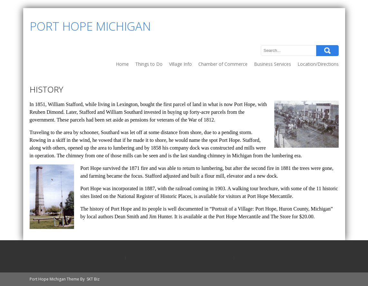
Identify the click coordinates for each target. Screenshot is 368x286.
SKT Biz (93, 279)
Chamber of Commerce (223, 64)
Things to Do (149, 64)
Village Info (180, 64)
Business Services (272, 64)
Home (122, 64)
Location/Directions (318, 64)
